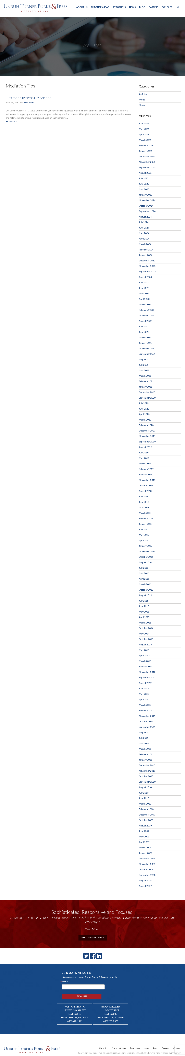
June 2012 (144, 688)
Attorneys (119, 7)
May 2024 (144, 233)
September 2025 (147, 167)
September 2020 (147, 397)
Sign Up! (114, 986)
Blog (142, 7)
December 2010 (147, 765)
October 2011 (146, 721)
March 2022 (145, 337)
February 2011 (146, 754)
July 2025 (143, 178)
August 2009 (145, 825)
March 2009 (145, 847)
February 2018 (146, 518)
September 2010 (147, 781)
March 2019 (145, 463)
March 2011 (145, 748)
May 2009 (144, 836)
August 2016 (145, 562)
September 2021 (147, 353)
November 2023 (147, 266)
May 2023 (144, 293)
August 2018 (145, 491)
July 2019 (143, 452)
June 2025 (144, 183)
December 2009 (147, 814)
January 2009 (145, 853)
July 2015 (143, 600)
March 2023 (145, 304)
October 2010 (146, 776)
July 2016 (143, 567)
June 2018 (144, 501)
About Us (81, 7)
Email (65, 981)
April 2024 (144, 238)
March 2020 (145, 419)
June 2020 (144, 408)
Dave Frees (28, 102)
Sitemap (139, 1045)
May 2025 (144, 189)
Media (142, 99)
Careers (153, 7)
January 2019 (145, 474)
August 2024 (145, 216)
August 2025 (145, 172)
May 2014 (144, 633)
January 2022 (145, 342)
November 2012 (147, 672)
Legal (145, 1045)
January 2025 (145, 194)
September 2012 (147, 677)
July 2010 (143, 792)
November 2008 (147, 864)
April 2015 (144, 617)
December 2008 (147, 858)
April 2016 (144, 578)
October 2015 (146, 589)
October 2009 (146, 820)
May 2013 (144, 650)
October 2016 (146, 556)
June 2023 (144, 288)
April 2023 (144, 299)
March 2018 (145, 512)
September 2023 (147, 271)
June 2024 (144, 227)
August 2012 (145, 683)
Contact (167, 7)
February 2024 (146, 249)
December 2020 (147, 392)
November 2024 (147, 200)
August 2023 (145, 277)
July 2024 (143, 222)
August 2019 (145, 447)
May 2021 (144, 370)
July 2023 (143, 282)
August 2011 (145, 732)
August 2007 (145, 885)
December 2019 (147, 430)
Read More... (92, 929)
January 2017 (145, 545)
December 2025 (147, 156)
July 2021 (143, 364)
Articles (143, 94)
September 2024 (147, 211)
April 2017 (144, 540)
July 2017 (143, 529)
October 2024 (146, 205)
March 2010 (145, 803)
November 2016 (147, 551)
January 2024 (145, 255)
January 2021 (145, 386)
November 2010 (147, 770)
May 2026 (144, 128)
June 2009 (144, 831)
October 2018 (146, 485)
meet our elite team (93, 937)
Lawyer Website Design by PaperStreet (165, 1045)
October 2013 (146, 639)
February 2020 (146, 425)
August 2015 (145, 595)
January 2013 (145, 666)
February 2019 (146, 469)
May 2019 (144, 458)
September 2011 (147, 726)
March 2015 (145, 622)
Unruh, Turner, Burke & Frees (36, 7)
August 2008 (145, 880)
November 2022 (147, 315)
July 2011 (143, 737)
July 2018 (143, 496)
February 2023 (146, 309)
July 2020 (143, 403)
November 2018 (147, 480)
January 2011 (145, 759)
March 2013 (145, 661)
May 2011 (144, 743)
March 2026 (145, 139)
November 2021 (147, 348)
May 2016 (144, 573)
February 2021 (146, 381)
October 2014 (146, 628)
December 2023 (147, 260)
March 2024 (145, 244)
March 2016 (145, 584)
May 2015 (144, 611)
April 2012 (144, 699)
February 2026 (146, 145)
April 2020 (144, 414)
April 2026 (144, 134)
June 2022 (144, 331)
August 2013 (145, 644)
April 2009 (144, 842)
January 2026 (145, 150)
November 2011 (147, 715)
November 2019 (147, 436)
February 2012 (146, 710)
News (132, 7)
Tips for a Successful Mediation (28, 98)
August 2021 (145, 359)
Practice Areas (100, 7)
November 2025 (147, 161)
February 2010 (146, 809)
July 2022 (143, 326)
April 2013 (144, 655)
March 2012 (145, 704)
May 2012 (144, 693)
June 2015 (144, 606)
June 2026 (144, 123)
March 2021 (145, 375)
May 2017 (144, 534)
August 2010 (145, 787)
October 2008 (146, 869)
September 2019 (147, 441)
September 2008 (147, 875)
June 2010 (144, 798)
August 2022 (145, 320)
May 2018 (144, 507)
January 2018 (145, 523)
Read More (11, 121)
